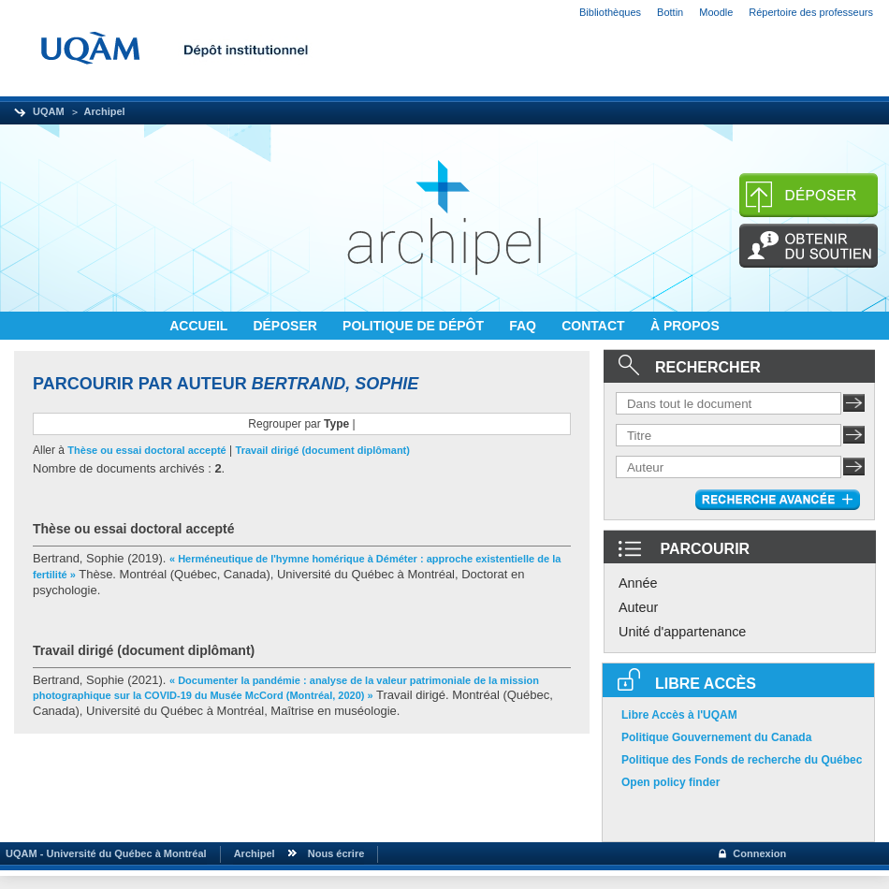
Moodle (716, 12)
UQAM (49, 111)
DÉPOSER (286, 325)
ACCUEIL (200, 325)
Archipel (104, 111)
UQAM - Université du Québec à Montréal (103, 853)
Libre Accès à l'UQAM (679, 714)
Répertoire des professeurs (811, 12)
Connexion (759, 853)
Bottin (670, 12)
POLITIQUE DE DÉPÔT (415, 325)
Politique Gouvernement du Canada (716, 737)
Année (638, 583)
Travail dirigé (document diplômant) (323, 450)
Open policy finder (670, 782)
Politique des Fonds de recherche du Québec (741, 759)
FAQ (524, 325)
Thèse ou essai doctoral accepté (146, 450)
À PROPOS (685, 325)
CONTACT (594, 325)
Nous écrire (336, 853)
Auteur (638, 607)
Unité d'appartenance (682, 631)
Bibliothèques (610, 12)
